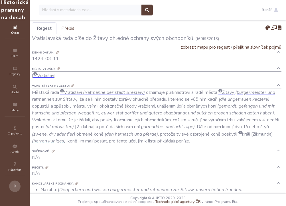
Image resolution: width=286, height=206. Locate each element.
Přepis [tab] (102, 28)
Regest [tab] (78, 28)
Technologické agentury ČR (195, 201)
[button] (269, 10)
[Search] (124, 10)
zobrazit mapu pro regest (205, 47)
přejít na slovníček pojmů (257, 47)
